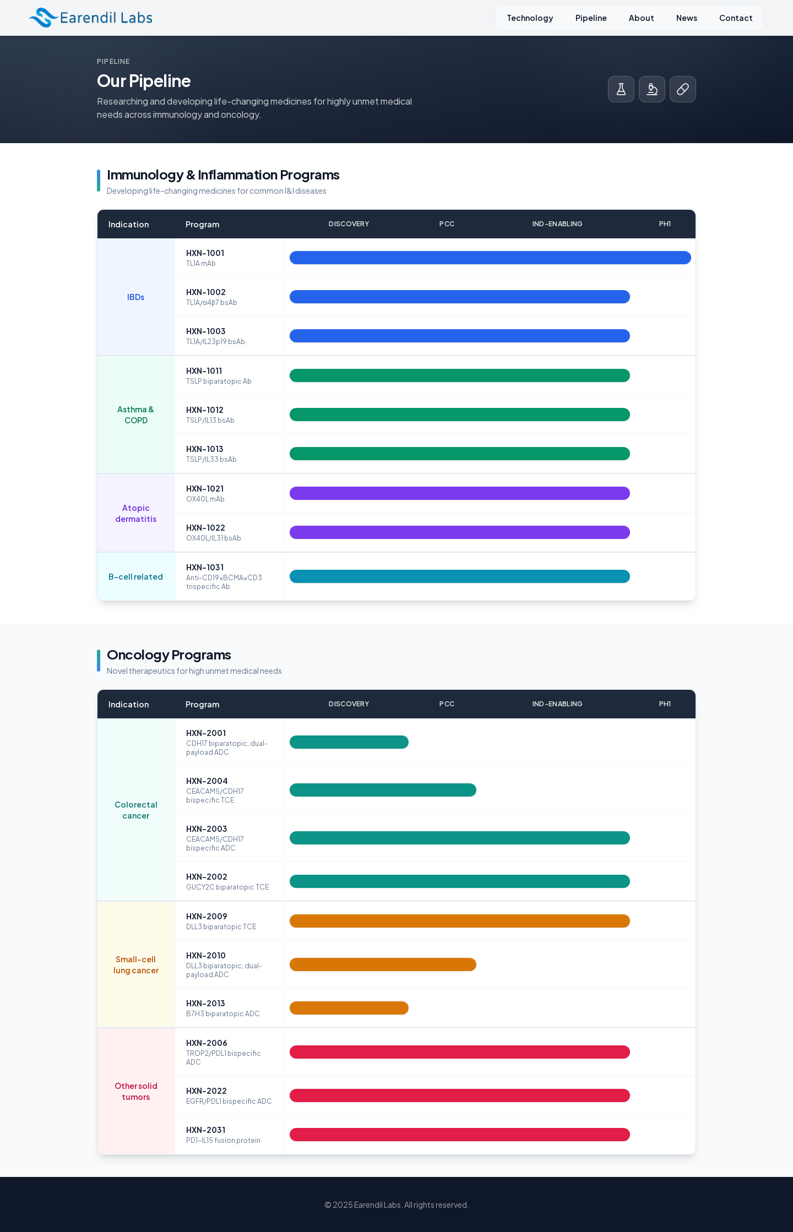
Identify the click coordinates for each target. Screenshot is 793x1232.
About (641, 18)
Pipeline (591, 18)
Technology (530, 18)
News (686, 18)
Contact (736, 18)
